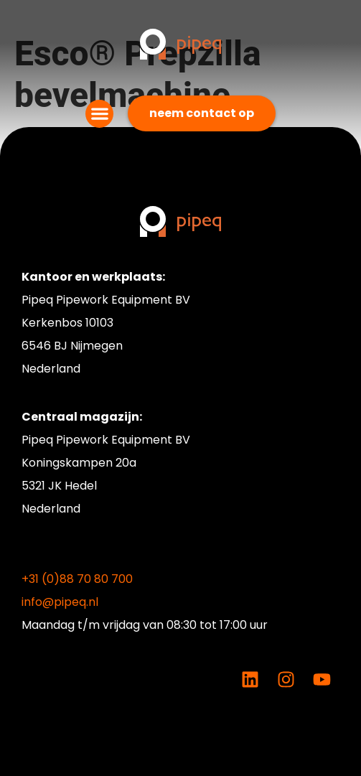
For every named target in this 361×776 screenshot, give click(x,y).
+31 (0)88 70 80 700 (77, 579)
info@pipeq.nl (60, 602)
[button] (99, 114)
